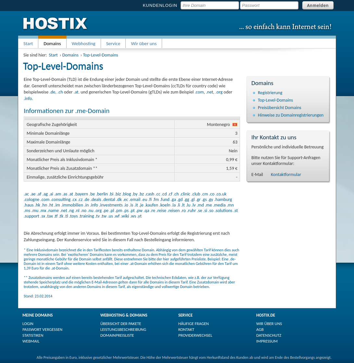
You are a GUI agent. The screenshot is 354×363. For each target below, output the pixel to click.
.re (152, 210)
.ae (32, 194)
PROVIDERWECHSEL (195, 335)
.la (173, 205)
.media (219, 205)
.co (212, 194)
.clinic (185, 194)
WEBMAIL (30, 341)
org (220, 92)
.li (178, 205)
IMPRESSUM (267, 341)
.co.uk (220, 194)
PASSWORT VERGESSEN (42, 329)
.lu (188, 205)
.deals (95, 199)
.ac (26, 194)
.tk (61, 216)
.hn (44, 205)
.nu (90, 210)
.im (57, 205)
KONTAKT (186, 329)
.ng (71, 210)
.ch (60, 92)
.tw (104, 216)
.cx (74, 199)
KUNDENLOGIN (160, 5)
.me (208, 205)
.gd (180, 199)
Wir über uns (144, 43)
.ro (183, 210)
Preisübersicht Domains (279, 107)
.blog (126, 194)
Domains (70, 55)
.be (92, 194)
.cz (80, 199)
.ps (126, 210)
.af (39, 194)
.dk (119, 199)
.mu (34, 210)
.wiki (124, 216)
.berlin (102, 194)
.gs (204, 199)
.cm (204, 194)
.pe (105, 210)
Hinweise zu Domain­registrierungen (290, 115)
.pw (139, 210)
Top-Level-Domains (100, 55)
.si (205, 210)
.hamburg (223, 199)
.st (236, 210)
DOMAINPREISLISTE (117, 335)
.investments (111, 205)
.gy (210, 199)
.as (65, 194)
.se (199, 210)
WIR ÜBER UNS (269, 323)
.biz (117, 194)
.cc (157, 194)
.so (210, 210)
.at (76, 92)
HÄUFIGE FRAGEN (193, 323)
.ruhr (191, 210)
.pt (132, 210)
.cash (149, 194)
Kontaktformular (286, 174)
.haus (28, 205)
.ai (51, 194)
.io (126, 205)
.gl (192, 199)
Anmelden (318, 5)
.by (134, 194)
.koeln (164, 205)
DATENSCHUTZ (268, 335)
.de (52, 92)
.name (53, 210)
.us (110, 216)
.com (199, 92)
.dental (108, 199)
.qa (146, 210)
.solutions (224, 210)
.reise (161, 210)
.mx (43, 210)
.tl (66, 216)
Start (28, 43)
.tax (49, 216)
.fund (165, 199)
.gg (186, 199)
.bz (141, 194)
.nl (77, 210)
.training (86, 216)
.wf (117, 216)
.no (83, 210)
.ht (50, 205)
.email (135, 199)
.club (195, 194)
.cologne (31, 199)
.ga (173, 199)
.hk (37, 205)
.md (200, 205)
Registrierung (270, 92)
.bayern (81, 194)
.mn (230, 205)
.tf (56, 216)
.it (136, 205)
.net (209, 92)
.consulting (60, 199)
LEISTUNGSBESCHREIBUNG (123, 329)
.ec (125, 199)
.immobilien (72, 205)
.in (86, 205)
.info (28, 98)
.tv (97, 216)
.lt (183, 205)
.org (98, 210)
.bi (111, 194)
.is (131, 205)
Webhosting (83, 43)
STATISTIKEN (32, 335)
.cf (170, 194)
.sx (42, 216)
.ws (133, 216)
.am (57, 194)
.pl (111, 210)
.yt (139, 216)
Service (113, 43)
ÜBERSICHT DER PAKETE (120, 323)
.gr (198, 199)
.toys (73, 216)
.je (141, 205)
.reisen (173, 210)
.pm (118, 210)
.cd (164, 194)
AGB (260, 329)
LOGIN (27, 323)
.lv (193, 205)
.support (31, 216)
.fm (156, 199)
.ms (27, 210)
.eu (144, 199)
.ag (45, 194)
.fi (150, 199)
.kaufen (151, 205)
